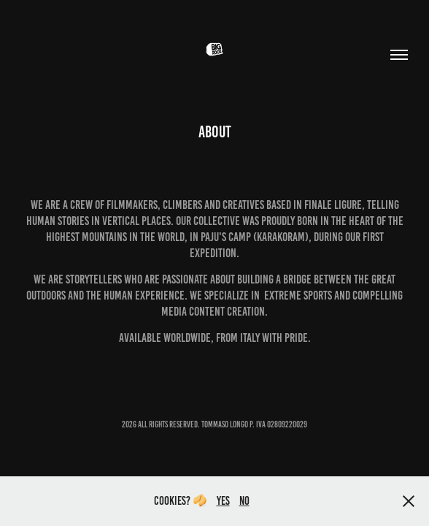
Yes (223, 501)
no (244, 501)
